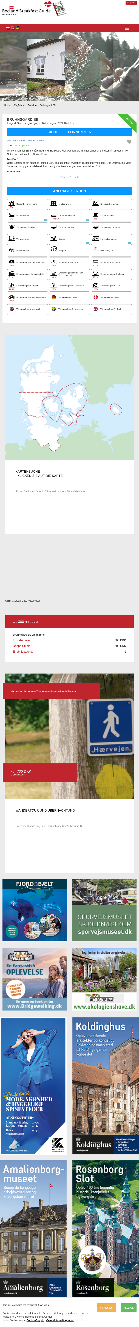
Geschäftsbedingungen (60, 1320)
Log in (131, 3)
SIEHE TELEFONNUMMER (69, 132)
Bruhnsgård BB (8, 28)
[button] (31, 67)
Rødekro (32, 105)
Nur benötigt (106, 1307)
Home (7, 105)
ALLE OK (129, 1307)
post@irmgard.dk (16, 140)
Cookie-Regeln (35, 1320)
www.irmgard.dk (35, 140)
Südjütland (19, 105)
